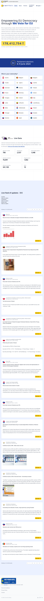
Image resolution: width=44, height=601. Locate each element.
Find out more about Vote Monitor (16, 146)
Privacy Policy (4, 590)
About (20, 5)
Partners (25, 5)
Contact (3, 592)
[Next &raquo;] (41, 209)
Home (15, 5)
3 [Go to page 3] (34, 209)
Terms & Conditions (5, 588)
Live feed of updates (31, 6)
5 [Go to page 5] (39, 209)
